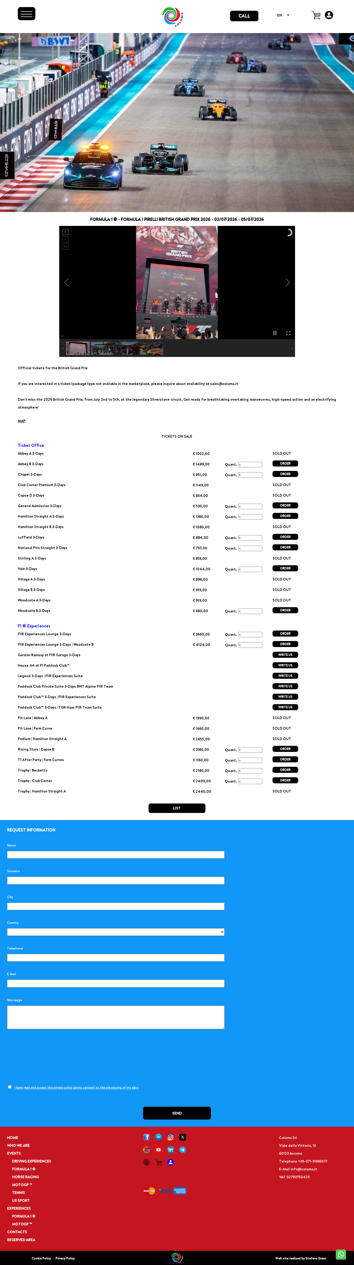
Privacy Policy (65, 1258)
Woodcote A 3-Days (34, 600)
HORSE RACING (25, 1176)
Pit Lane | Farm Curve (35, 728)
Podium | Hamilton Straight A (42, 738)
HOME (12, 1137)
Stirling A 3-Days (32, 558)
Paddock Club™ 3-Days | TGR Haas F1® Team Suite (60, 707)
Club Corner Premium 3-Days (42, 484)
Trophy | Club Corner (35, 780)
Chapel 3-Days (30, 474)
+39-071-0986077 (312, 1161)
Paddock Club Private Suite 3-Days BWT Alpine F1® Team (65, 686)
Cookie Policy (41, 1258)
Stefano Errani (316, 1258)
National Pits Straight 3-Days (42, 547)
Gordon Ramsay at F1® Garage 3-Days (49, 654)
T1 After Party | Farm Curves (41, 759)
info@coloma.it (304, 1168)
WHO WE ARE (18, 1145)
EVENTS (14, 1153)
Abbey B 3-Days (30, 463)
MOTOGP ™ (22, 1184)
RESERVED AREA (21, 1239)
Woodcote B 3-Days (34, 610)
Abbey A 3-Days (31, 453)
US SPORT (21, 1200)
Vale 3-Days (27, 568)
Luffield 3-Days (31, 537)
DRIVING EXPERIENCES (31, 1161)
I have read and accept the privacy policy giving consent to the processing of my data (76, 1087)
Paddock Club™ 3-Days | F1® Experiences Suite (57, 696)
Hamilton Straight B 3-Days (41, 526)
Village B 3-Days (31, 589)
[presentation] (47, 1057)
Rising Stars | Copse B (36, 749)
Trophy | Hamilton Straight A (42, 791)
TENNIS (18, 1192)
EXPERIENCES (19, 1208)
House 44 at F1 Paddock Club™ (44, 665)
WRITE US (285, 655)
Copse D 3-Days (31, 495)
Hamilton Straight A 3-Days (41, 516)
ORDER (285, 463)
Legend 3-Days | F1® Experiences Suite (50, 675)
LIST (177, 808)
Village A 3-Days (31, 579)
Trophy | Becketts (32, 770)
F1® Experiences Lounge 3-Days (44, 633)
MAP (21, 420)
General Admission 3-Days (40, 505)
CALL (244, 16)
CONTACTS (17, 1231)
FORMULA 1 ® (23, 1168)
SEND (177, 1113)
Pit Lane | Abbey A (32, 717)
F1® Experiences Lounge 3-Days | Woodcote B (56, 644)
